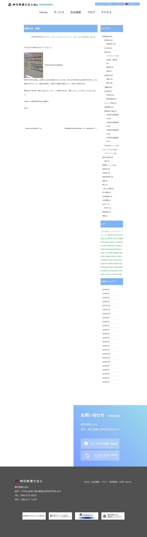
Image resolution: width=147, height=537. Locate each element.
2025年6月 (106, 330)
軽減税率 (105, 271)
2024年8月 (106, 370)
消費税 (106, 87)
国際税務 (107, 107)
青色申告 (109, 274)
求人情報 (105, 192)
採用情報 (113, 482)
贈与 (108, 83)
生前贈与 (119, 256)
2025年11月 (106, 309)
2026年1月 (106, 301)
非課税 (120, 274)
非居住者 (114, 274)
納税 (103, 181)
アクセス (106, 12)
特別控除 (113, 256)
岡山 (105, 161)
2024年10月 (106, 362)
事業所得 (110, 235)
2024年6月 (106, 374)
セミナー (118, 231)
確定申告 (109, 44)
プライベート (67, 37)
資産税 (106, 75)
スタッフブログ (57, 37)
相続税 (116, 260)
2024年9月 (106, 366)
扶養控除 (112, 249)
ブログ (91, 12)
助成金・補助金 (111, 60)
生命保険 (103, 260)
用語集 (104, 169)
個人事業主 (114, 238)
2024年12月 (106, 354)
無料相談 (105, 212)
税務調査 (110, 263)
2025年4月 (106, 338)
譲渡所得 (117, 267)
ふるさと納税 (107, 188)
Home (44, 12)
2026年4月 (106, 289)
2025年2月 (106, 346)
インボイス (112, 231)
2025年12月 (106, 305)
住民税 (108, 95)
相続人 (111, 260)
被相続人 (111, 267)
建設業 (108, 67)
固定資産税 (110, 99)
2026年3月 (106, 293)
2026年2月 (106, 297)
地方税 (106, 91)
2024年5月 (106, 378)
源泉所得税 (106, 177)
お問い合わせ (125, 482)
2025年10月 (106, 313)
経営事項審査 (105, 267)
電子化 (106, 208)
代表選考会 (85, 37)
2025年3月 (106, 342)
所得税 (106, 40)
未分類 (104, 173)
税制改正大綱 (109, 111)
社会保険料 (106, 196)
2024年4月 (106, 382)
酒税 (103, 216)
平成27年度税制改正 (108, 245)
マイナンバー (111, 56)
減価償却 (116, 253)
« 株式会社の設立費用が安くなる (33, 128)
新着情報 (105, 36)
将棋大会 (92, 37)
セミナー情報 (109, 103)
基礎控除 (112, 242)
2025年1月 (106, 350)
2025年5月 (106, 334)
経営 (105, 52)
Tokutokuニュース (110, 145)
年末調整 (105, 200)
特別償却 (107, 256)
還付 (109, 271)
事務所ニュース (107, 165)
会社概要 (75, 12)
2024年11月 (106, 358)
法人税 (106, 48)
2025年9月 (106, 317)
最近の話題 (106, 157)
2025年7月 (106, 325)
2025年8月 (106, 321)
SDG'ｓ (104, 204)
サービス (59, 12)
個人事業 (107, 238)
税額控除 (116, 263)
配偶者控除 (114, 271)
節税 (120, 263)
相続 (108, 79)
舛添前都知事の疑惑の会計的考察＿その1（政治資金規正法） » (80, 128)
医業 (108, 71)
